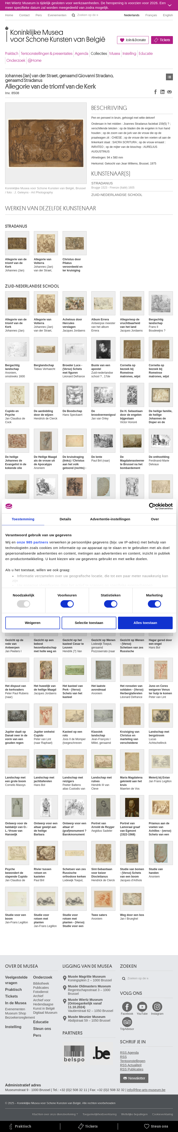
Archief (38, 996)
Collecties (99, 54)
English (168, 15)
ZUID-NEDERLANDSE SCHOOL (116, 195)
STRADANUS (112, 185)
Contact (24, 15)
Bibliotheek (41, 983)
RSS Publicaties (131, 1069)
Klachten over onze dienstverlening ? (55, 1114)
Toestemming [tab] (23, 519)
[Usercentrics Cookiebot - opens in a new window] (152, 506)
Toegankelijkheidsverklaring (100, 1114)
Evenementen (57, 15)
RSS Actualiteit (131, 1065)
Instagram (157, 1013)
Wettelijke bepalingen (134, 1114)
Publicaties (41, 987)
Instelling (129, 54)
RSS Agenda (129, 1052)
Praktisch (11, 54)
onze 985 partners (32, 542)
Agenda (81, 54)
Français (151, 15)
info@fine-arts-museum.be (146, 1090)
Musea (114, 54)
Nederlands (132, 15)
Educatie (146, 54)
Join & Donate (136, 40)
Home (9, 15)
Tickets (165, 40)
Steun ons (42, 1029)
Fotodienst (40, 992)
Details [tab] (65, 519)
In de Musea (15, 1003)
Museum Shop (15, 1013)
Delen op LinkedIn (162, 91)
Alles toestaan (145, 623)
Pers (39, 15)
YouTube (142, 1013)
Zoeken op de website (73, 15)
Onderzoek (15, 60)
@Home (34, 60)
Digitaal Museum (45, 1012)
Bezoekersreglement (20, 1017)
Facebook (127, 1013)
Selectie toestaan (89, 623)
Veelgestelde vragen (16, 980)
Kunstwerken (169, 77)
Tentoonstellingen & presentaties (46, 54)
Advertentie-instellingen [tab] (110, 519)
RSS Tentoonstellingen (132, 1059)
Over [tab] (155, 519)
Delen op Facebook (155, 91)
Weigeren (32, 623)
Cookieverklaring (162, 1114)
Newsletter (136, 1078)
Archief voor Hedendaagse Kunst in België (44, 1004)
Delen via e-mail (169, 91)
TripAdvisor (127, 1029)
